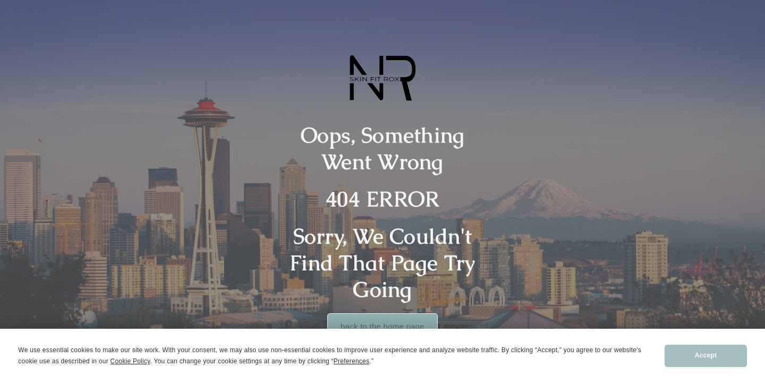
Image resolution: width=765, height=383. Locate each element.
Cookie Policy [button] (130, 361)
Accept (706, 355)
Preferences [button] (351, 361)
